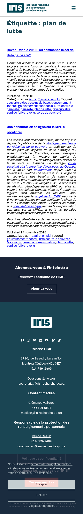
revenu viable (61, 109)
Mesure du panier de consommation (31, 242)
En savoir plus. (42, 472)
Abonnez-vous (41, 288)
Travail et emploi (49, 99)
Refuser (41, 495)
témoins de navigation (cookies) (51, 464)
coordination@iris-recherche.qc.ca (41, 446)
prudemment (43, 169)
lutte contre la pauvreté (54, 239)
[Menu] (73, 8)
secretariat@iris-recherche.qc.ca (41, 383)
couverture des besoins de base (28, 102)
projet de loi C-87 (47, 196)
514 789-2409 (41, 368)
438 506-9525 (41, 407)
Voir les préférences (42, 505)
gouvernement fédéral (22, 239)
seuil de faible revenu (21, 112)
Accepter (41, 484)
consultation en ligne (27, 206)
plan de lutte (42, 109)
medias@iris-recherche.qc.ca (41, 412)
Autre (32, 99)
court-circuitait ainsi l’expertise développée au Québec (41, 165)
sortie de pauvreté (48, 112)
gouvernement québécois (35, 106)
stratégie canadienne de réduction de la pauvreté (41, 145)
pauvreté (27, 109)
